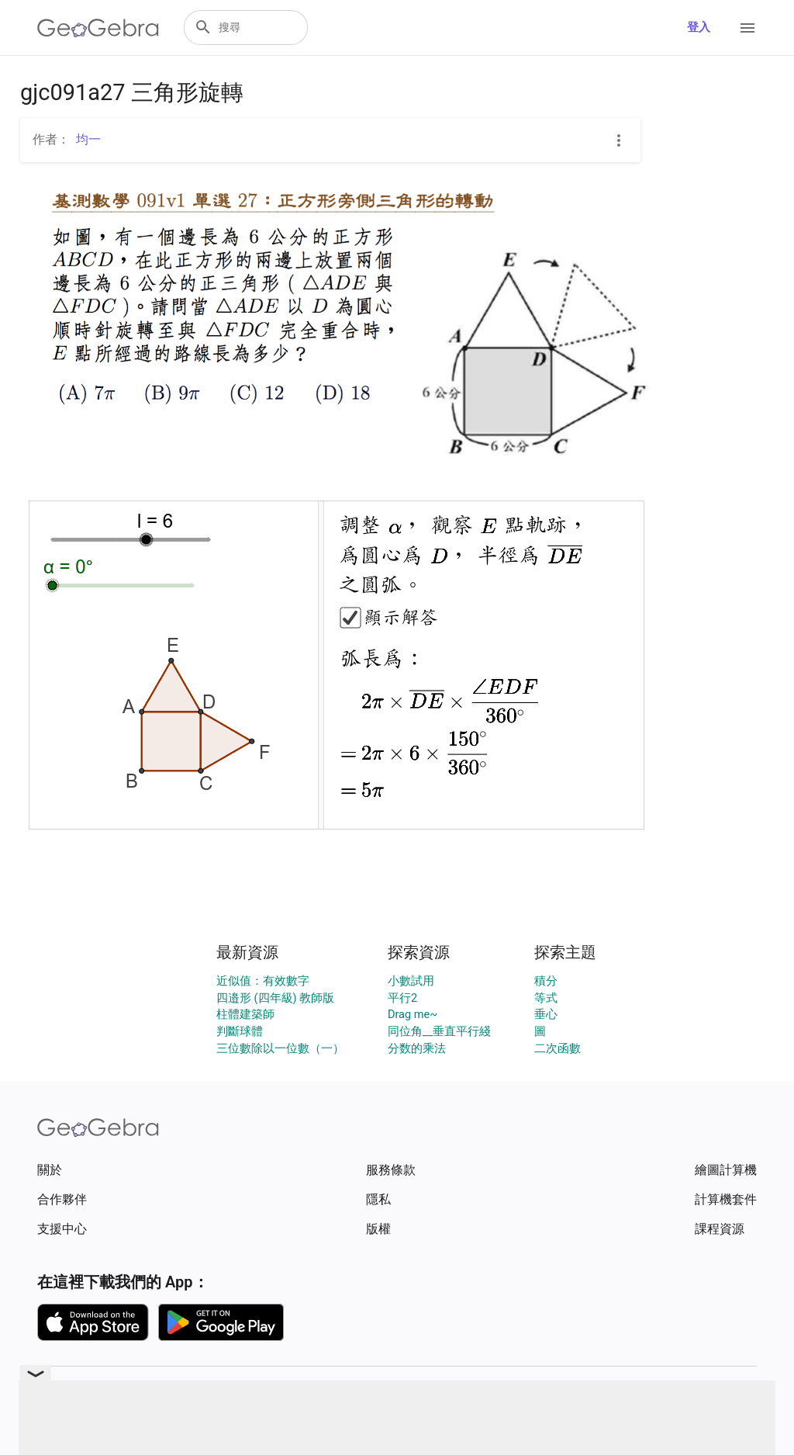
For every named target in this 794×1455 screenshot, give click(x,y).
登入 (698, 27)
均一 (88, 139)
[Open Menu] (747, 28)
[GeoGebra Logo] (98, 28)
